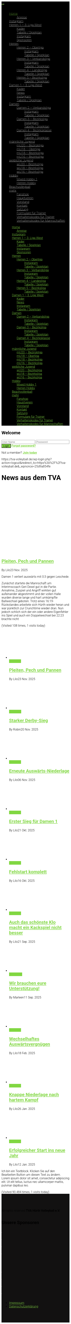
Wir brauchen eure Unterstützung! (27, 986)
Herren (14, 44)
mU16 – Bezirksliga (30, 156)
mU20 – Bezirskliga (30, 145)
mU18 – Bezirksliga (30, 153)
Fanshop (23, 194)
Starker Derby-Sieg (28, 720)
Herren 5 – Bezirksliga (32, 77)
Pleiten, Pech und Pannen (28, 561)
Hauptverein (25, 198)
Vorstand (23, 202)
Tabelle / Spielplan (29, 32)
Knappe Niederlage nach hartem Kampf (34, 1097)
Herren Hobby (26, 183)
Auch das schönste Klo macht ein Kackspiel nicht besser (35, 927)
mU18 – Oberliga (28, 149)
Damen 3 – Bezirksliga (32, 119)
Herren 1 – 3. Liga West (25, 25)
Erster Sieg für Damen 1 (33, 821)
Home (13, 13)
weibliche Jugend (21, 160)
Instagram (16, 21)
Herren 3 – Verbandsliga (33, 59)
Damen (14, 104)
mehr (12, 190)
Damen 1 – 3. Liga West (25, 85)
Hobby (13, 175)
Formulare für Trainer (31, 213)
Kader (21, 28)
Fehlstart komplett (28, 871)
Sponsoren (24, 40)
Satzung (22, 209)
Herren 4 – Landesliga (32, 70)
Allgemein (15, 974)
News (21, 92)
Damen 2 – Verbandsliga (34, 108)
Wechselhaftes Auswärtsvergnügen (29, 1041)
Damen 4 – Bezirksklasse (34, 130)
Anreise (22, 17)
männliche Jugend (22, 141)
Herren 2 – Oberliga (30, 47)
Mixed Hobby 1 (27, 179)
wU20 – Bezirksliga (30, 164)
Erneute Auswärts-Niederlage (39, 771)
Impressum (16, 1303)
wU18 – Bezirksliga (30, 168)
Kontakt (22, 205)
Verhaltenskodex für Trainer (36, 217)
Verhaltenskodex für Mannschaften (41, 220)
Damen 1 (15, 661)
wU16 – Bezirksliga (30, 171)
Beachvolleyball (19, 187)
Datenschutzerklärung (23, 1306)
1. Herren (15, 711)
